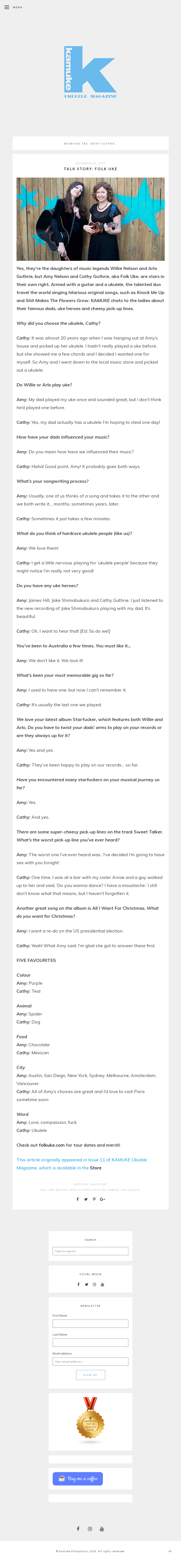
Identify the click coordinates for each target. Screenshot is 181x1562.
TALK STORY (98, 1184)
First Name (60, 1315)
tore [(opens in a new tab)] (97, 1167)
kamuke (114, 1190)
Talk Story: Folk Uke (91, 169)
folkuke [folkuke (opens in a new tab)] (47, 1145)
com (61, 1145)
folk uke (100, 1190)
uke (123, 1190)
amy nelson (58, 1190)
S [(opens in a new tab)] (91, 1167)
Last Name (60, 1334)
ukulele (133, 1190)
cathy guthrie (80, 1190)
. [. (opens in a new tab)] (55, 1145)
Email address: (63, 1353)
